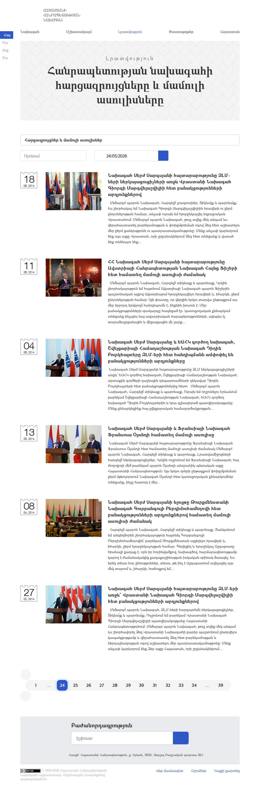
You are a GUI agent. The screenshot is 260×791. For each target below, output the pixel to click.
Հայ (7, 34)
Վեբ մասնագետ (169, 770)
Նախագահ (29, 31)
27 (102, 685)
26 (88, 685)
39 (220, 685)
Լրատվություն (130, 31)
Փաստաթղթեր (181, 31)
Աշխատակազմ (79, 31)
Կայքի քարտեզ (227, 770)
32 (168, 685)
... (101, 155)
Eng (5, 50)
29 (128, 685)
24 (62, 685)
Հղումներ (198, 770)
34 (194, 685)
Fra (5, 57)
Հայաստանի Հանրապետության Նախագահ (61, 15)
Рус (5, 42)
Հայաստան (230, 31)
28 (115, 685)
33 (181, 685)
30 (141, 685)
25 (75, 685)
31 (155, 685)
